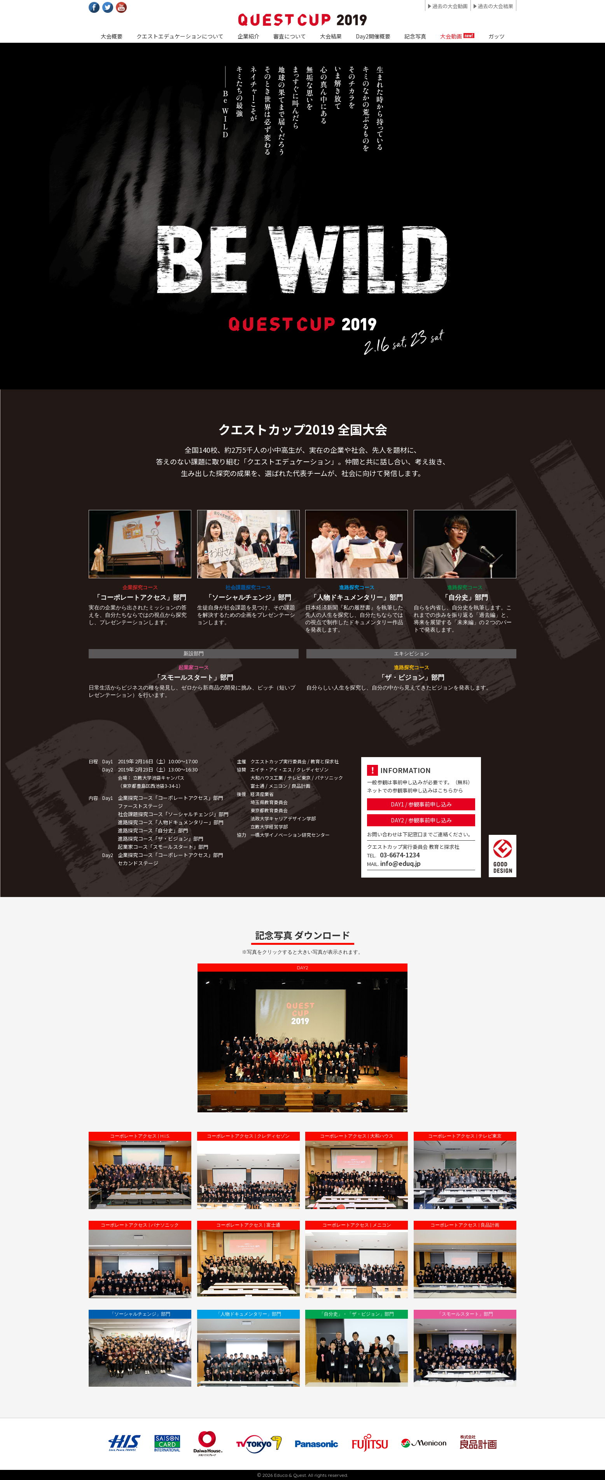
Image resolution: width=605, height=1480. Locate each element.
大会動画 (451, 36)
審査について (289, 36)
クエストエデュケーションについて (180, 36)
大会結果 (331, 36)
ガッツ (496, 36)
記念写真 (415, 36)
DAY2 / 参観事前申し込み (421, 820)
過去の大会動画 (450, 6)
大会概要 (111, 36)
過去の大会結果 (495, 6)
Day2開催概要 (373, 36)
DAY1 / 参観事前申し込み (421, 804)
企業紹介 (248, 36)
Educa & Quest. (290, 1475)
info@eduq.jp (400, 863)
